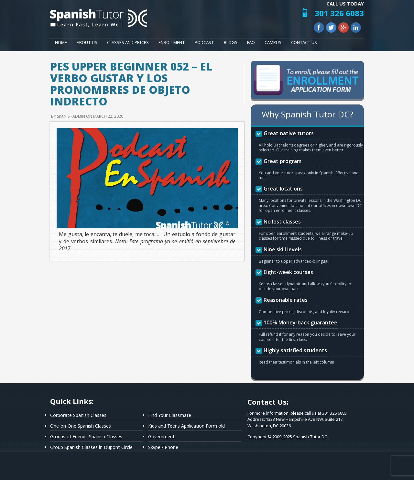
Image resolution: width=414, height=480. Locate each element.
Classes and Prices (128, 42)
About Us (87, 42)
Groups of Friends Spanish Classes (86, 436)
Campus (273, 42)
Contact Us (304, 42)
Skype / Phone (163, 447)
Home (61, 42)
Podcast (204, 42)
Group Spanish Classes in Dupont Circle (91, 447)
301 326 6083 (339, 13)
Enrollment (171, 42)
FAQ (251, 42)
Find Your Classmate (169, 415)
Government (161, 436)
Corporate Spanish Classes (78, 415)
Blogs (230, 42)
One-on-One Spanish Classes (80, 426)
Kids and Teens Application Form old (186, 426)
